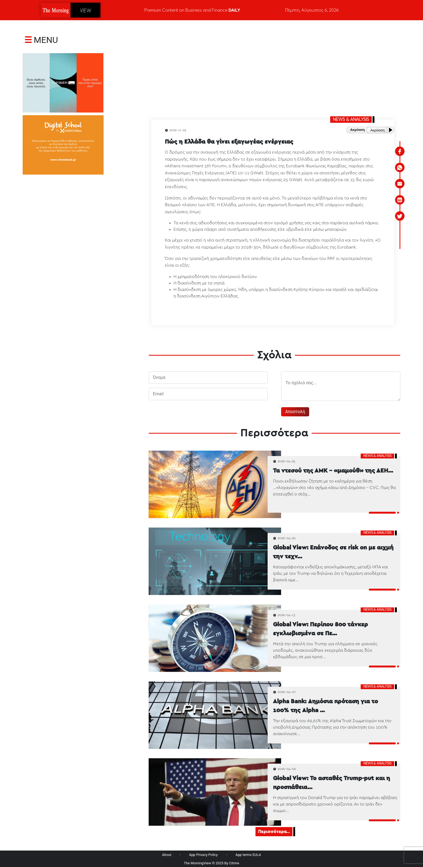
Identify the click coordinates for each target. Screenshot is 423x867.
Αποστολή (295, 411)
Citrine (234, 863)
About (167, 855)
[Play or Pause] (391, 130)
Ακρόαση (377, 130)
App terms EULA (248, 855)
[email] (399, 183)
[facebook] (399, 151)
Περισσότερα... (274, 831)
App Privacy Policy (203, 855)
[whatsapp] (399, 167)
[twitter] (399, 216)
